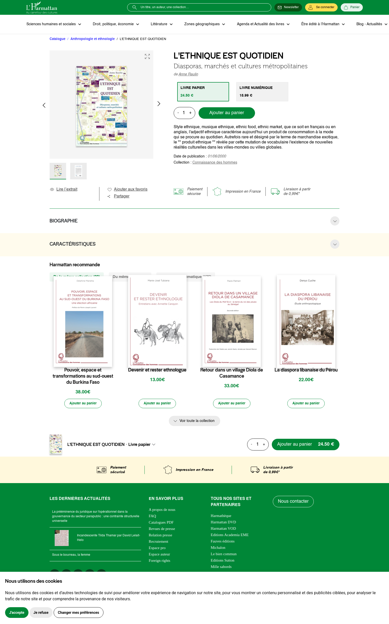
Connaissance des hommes (214, 163)
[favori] (109, 360)
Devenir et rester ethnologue (157, 370)
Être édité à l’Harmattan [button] (317, 24)
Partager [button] (118, 197)
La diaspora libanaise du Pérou (306, 370)
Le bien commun (224, 554)
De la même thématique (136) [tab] (185, 277)
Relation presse (160, 536)
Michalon (218, 548)
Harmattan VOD (223, 529)
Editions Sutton (222, 561)
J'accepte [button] (16, 612)
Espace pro (157, 548)
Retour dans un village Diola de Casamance (231, 373)
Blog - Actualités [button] (366, 24)
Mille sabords (221, 567)
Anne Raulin (188, 74)
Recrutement (158, 542)
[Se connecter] (321, 7)
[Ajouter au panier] (83, 404)
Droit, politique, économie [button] (113, 24)
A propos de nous (162, 510)
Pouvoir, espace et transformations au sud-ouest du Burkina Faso (83, 376)
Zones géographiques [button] (201, 24)
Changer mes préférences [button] (78, 612)
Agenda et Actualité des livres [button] (258, 24)
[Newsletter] (288, 7)
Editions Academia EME (230, 535)
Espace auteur (159, 555)
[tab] (203, 92)
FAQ (152, 516)
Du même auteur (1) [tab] (130, 277)
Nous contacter (293, 502)
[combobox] (143, 445)
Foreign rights (159, 561)
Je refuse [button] (41, 612)
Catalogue (57, 39)
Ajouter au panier (226, 113)
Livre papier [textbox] (139, 445)
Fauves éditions (223, 542)
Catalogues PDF (161, 523)
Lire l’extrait (63, 190)
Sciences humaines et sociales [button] (51, 24)
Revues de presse (162, 529)
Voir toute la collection (197, 421)
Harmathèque (221, 516)
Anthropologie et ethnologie (92, 39)
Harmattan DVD (223, 523)
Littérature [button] (158, 24)
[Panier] (352, 7)
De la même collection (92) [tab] (76, 277)
